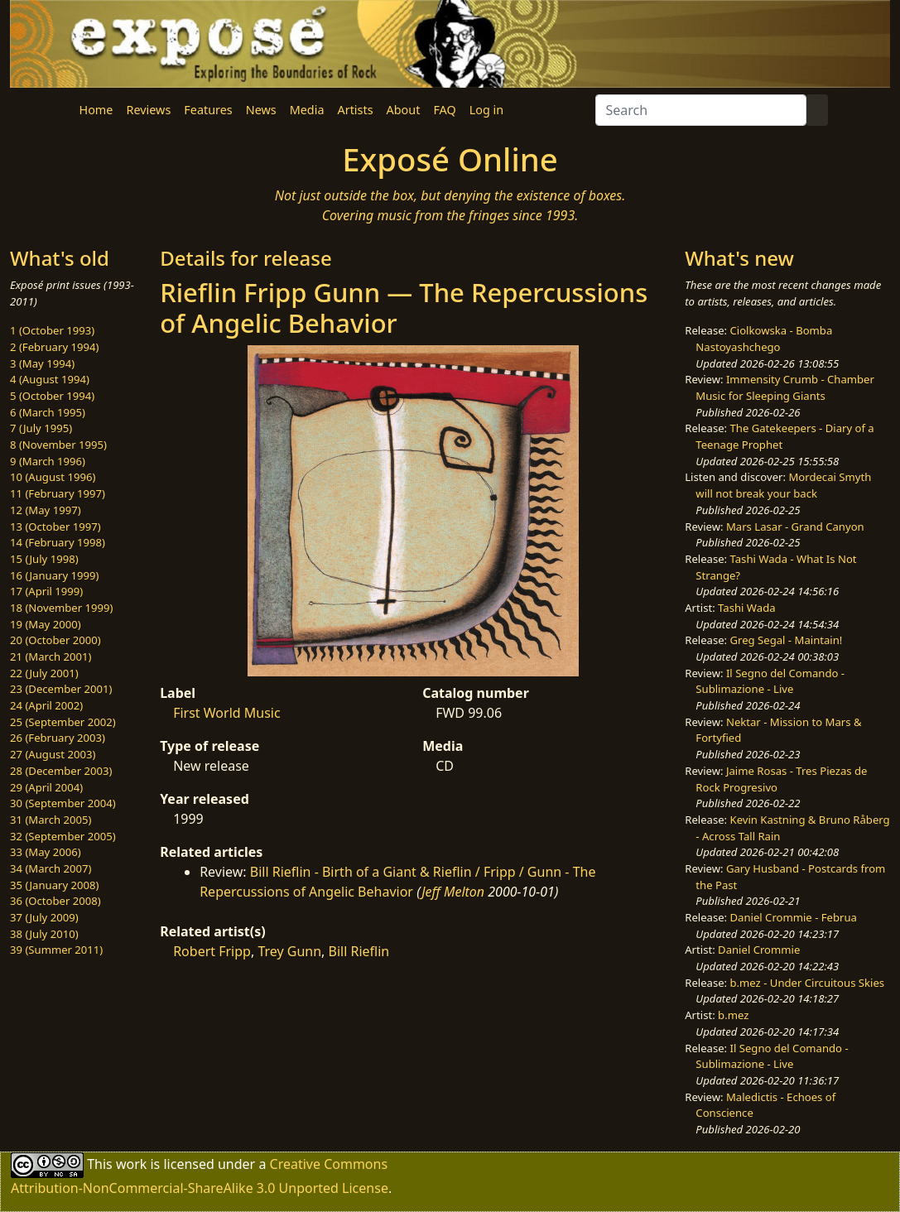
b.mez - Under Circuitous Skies (807, 982)
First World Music (227, 713)
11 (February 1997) (57, 493)
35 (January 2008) (54, 885)
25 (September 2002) (63, 721)
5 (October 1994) (52, 395)
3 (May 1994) (42, 363)
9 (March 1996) (47, 461)
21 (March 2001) (50, 656)
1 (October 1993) (52, 330)
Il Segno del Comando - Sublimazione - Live (770, 681)
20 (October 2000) (55, 639)
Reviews (148, 110)
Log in (486, 110)
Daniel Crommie (759, 949)
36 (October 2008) (55, 900)
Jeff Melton (452, 892)
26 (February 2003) (57, 737)
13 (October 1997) (55, 526)
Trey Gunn (289, 951)
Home (96, 110)
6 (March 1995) (47, 412)
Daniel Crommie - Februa (793, 917)
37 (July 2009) (44, 917)
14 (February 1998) (57, 542)
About (404, 110)
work (131, 1163)
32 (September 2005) (63, 836)
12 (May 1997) (45, 510)
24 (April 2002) (46, 705)
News (261, 110)
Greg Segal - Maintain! (786, 639)
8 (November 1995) (58, 444)
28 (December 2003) (61, 770)
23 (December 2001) (61, 688)
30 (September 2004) (63, 803)
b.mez (733, 1015)
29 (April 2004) (46, 787)
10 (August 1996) (52, 476)
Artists (355, 110)
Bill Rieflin (359, 951)
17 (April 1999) (46, 591)
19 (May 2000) (45, 624)
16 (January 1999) (54, 575)
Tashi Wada (746, 607)
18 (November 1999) (61, 607)
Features (208, 110)
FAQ (444, 110)
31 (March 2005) (50, 819)
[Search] (700, 110)
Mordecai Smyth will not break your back (783, 485)
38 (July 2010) (44, 933)
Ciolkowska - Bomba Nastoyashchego (763, 338)
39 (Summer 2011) (56, 949)
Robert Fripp (212, 951)
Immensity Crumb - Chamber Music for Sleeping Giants (784, 387)
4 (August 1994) (49, 379)
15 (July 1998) (44, 558)
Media (307, 110)
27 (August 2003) (52, 754)
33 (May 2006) (45, 851)
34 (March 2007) (50, 868)
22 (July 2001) (44, 673)
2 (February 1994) (54, 346)
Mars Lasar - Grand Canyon (795, 526)
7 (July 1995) (41, 428)
